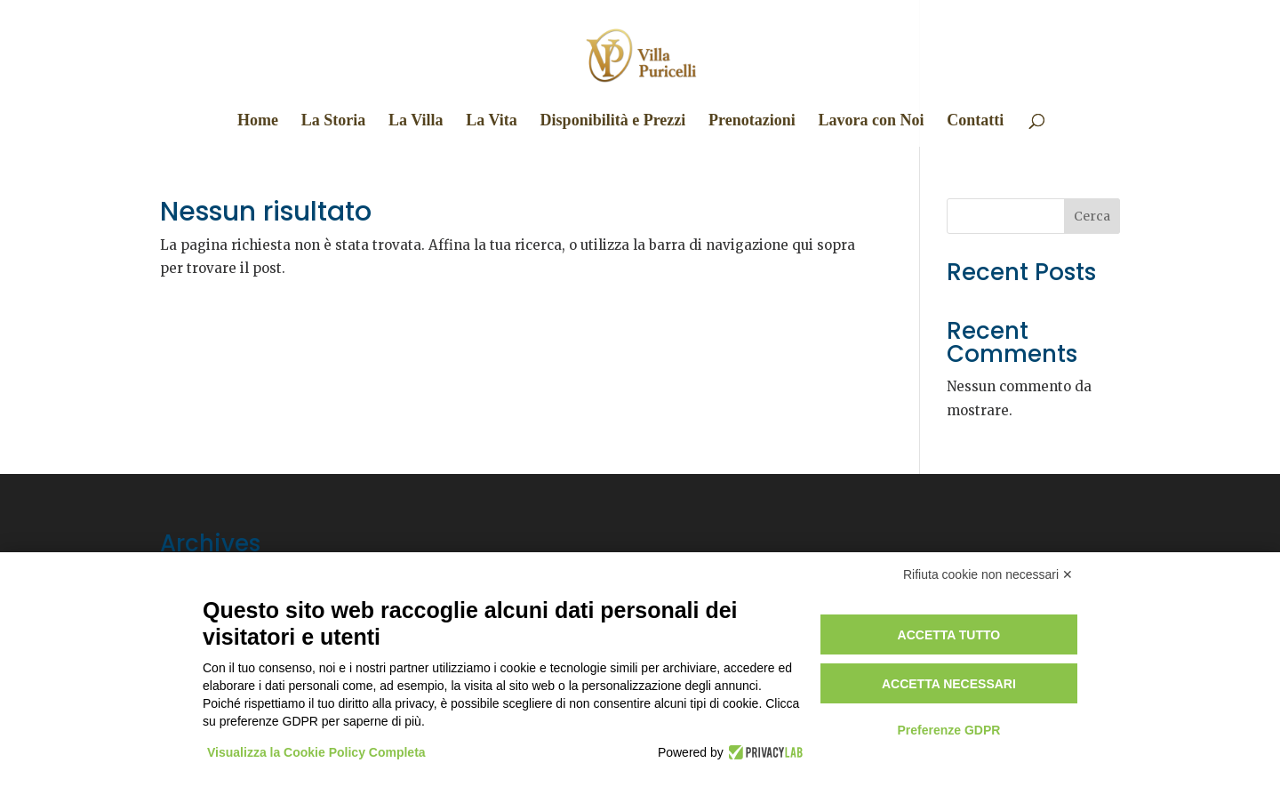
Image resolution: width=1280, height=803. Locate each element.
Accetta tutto (949, 635)
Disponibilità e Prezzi (613, 121)
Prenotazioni (752, 121)
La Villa (416, 121)
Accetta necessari (949, 684)
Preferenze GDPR (948, 730)
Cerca (1092, 216)
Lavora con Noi (871, 121)
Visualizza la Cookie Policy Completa (316, 752)
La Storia (333, 121)
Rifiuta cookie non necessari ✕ (988, 574)
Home (257, 121)
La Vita (491, 121)
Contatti (975, 121)
